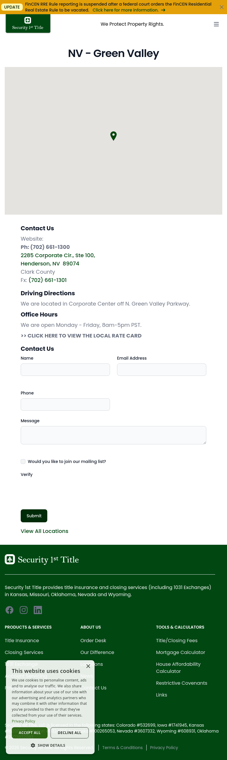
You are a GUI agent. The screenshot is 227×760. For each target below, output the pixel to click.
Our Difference (97, 652)
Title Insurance (22, 640)
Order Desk (93, 640)
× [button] (88, 666)
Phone (27, 393)
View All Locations (44, 531)
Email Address (132, 358)
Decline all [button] (70, 732)
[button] (50, 745)
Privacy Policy (164, 748)
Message (30, 421)
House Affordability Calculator (178, 668)
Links (161, 694)
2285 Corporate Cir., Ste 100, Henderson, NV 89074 (58, 259)
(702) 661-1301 (47, 280)
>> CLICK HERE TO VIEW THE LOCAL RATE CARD (81, 335)
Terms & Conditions (122, 748)
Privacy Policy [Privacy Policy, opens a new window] (23, 721)
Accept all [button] (30, 732)
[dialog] (50, 707)
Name (27, 358)
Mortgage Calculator (180, 652)
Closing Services (24, 652)
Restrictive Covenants (181, 683)
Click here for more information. (129, 10)
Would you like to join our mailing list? (67, 461)
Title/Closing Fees (176, 640)
